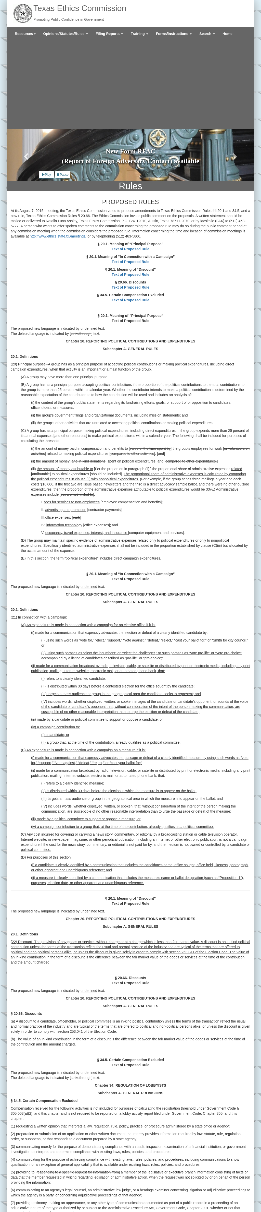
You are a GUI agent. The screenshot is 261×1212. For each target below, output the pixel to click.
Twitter (209, 1198)
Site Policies (56, 1194)
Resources (25, 34)
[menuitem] (25, 33)
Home (227, 34)
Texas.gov (29, 1199)
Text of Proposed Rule (130, 160)
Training (139, 34)
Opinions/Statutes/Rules (65, 34)
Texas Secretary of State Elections (104, 1199)
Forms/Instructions (174, 34)
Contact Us (47, 1189)
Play (46, 86)
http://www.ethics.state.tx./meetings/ (58, 148)
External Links (32, 1194)
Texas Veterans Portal (57, 1199)
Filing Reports (109, 34)
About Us (28, 1189)
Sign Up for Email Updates (225, 1190)
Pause (63, 86)
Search (207, 34)
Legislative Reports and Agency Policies (90, 1189)
